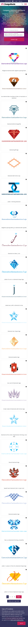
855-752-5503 (8, 1)
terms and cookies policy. (17, 620)
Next (18, 596)
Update (14, 39)
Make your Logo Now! (14, 601)
